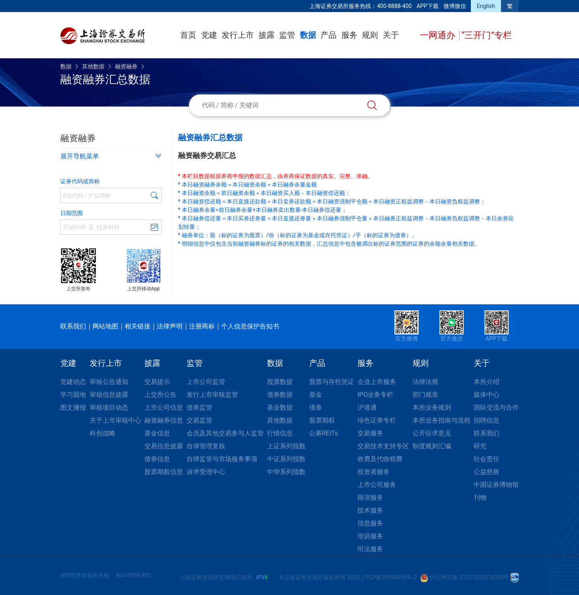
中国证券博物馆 (496, 484)
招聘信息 (486, 420)
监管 (287, 35)
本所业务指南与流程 (441, 420)
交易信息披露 (163, 446)
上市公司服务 (376, 484)
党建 (209, 35)
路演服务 (370, 497)
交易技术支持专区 (383, 446)
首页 (188, 35)
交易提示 (157, 382)
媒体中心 (486, 394)
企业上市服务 (376, 382)
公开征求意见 (432, 433)
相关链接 (137, 326)
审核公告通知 (109, 382)
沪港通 (367, 407)
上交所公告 (160, 394)
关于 (391, 35)
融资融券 (126, 66)
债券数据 (280, 394)
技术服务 (370, 510)
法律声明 (170, 326)
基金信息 (157, 433)
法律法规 (425, 382)
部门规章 (425, 394)
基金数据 (280, 407)
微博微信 (454, 6)
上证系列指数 (286, 446)
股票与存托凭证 (331, 382)
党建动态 (73, 382)
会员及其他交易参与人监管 (225, 433)
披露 (267, 35)
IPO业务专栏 (375, 394)
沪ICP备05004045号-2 (389, 577)
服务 (349, 35)
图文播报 (73, 407)
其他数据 (93, 66)
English (486, 6)
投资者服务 (373, 472)
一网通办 (438, 35)
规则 (370, 35)
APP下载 (428, 6)
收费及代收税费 (379, 459)
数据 (308, 35)
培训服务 (370, 536)
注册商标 (202, 326)
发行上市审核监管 (212, 394)
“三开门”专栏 (487, 35)
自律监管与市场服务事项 (222, 459)
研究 (480, 446)
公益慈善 (486, 472)
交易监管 (199, 420)
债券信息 (157, 459)
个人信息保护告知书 (250, 326)
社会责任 (486, 459)
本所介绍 (486, 382)
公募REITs (323, 433)
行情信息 (280, 433)
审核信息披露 (109, 394)
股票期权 (322, 420)
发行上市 (238, 35)
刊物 (480, 497)
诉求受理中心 (206, 472)
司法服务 (370, 549)
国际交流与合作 (496, 407)
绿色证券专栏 (376, 420)
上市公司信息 (163, 407)
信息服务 (370, 523)
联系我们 (73, 326)
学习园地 (73, 394)
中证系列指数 (286, 459)
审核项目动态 (109, 407)
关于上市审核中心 (115, 420)
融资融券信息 (163, 420)
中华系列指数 (286, 472)
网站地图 (105, 326)
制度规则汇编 (432, 446)
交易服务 (370, 433)
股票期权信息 (163, 472)
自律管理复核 (206, 446)
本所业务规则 (432, 407)
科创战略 (102, 433)
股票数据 (280, 382)
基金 (315, 394)
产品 (328, 35)
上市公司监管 (206, 382)
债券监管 (199, 407)
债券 (315, 407)
